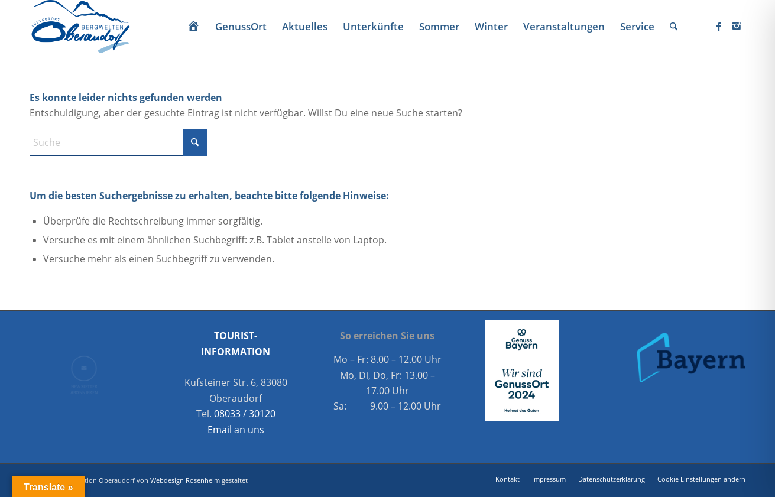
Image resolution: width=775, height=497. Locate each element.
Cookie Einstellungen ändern (701, 479)
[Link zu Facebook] (719, 26)
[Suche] (673, 26)
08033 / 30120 (244, 413)
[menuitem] (193, 26)
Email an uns (235, 429)
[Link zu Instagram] (736, 26)
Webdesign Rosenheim (185, 480)
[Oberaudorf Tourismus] (80, 26)
